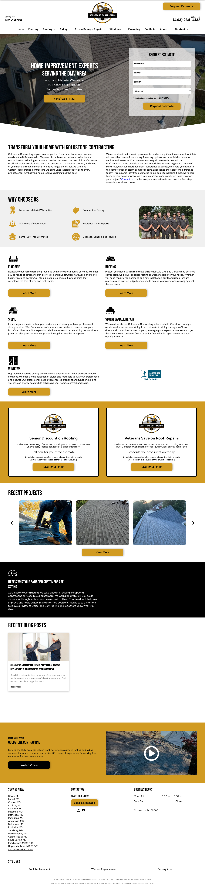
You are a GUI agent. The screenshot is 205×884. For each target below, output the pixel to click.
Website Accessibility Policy (141, 880)
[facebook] (73, 811)
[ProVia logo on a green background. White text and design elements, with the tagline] (164, 709)
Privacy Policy (59, 880)
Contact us (127, 179)
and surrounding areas (20, 850)
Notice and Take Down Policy (118, 880)
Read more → (17, 686)
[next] (193, 522)
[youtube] (83, 811)
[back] (11, 522)
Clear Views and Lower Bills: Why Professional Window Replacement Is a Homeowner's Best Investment (35, 667)
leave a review (19, 606)
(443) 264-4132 (186, 19)
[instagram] (78, 811)
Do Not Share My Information (78, 880)
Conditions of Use (98, 880)
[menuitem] (20, 29)
